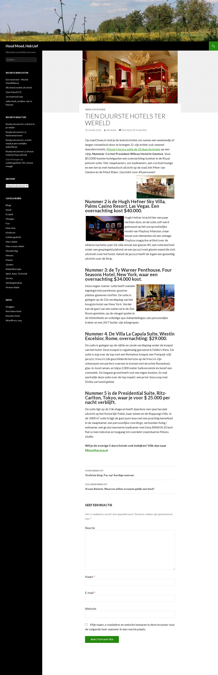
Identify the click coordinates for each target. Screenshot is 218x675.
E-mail (90, 592)
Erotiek (9, 214)
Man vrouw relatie (15, 246)
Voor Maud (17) (13, 92)
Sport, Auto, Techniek (16, 273)
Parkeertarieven (14, 135)
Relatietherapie (13, 269)
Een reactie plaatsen (134, 130)
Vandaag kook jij (14, 282)
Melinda (111, 130)
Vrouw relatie (12, 287)
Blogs (8, 205)
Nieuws (10, 255)
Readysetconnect (15, 124)
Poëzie (9, 260)
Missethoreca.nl (96, 450)
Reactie (90, 528)
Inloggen (10, 306)
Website (90, 608)
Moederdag (12, 250)
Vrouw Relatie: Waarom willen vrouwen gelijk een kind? (130, 486)
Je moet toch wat (14, 96)
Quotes (10, 264)
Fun (8, 223)
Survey (9, 278)
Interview (10, 228)
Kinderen (10, 232)
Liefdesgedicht (13, 237)
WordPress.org (13, 320)
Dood (8, 209)
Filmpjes (10, 218)
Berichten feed (13, 311)
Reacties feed (13, 315)
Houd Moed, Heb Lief (22, 46)
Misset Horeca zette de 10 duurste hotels (133, 149)
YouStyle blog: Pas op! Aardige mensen (130, 472)
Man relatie (11, 241)
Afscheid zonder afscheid (19, 87)
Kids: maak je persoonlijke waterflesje (19, 143)
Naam (90, 576)
